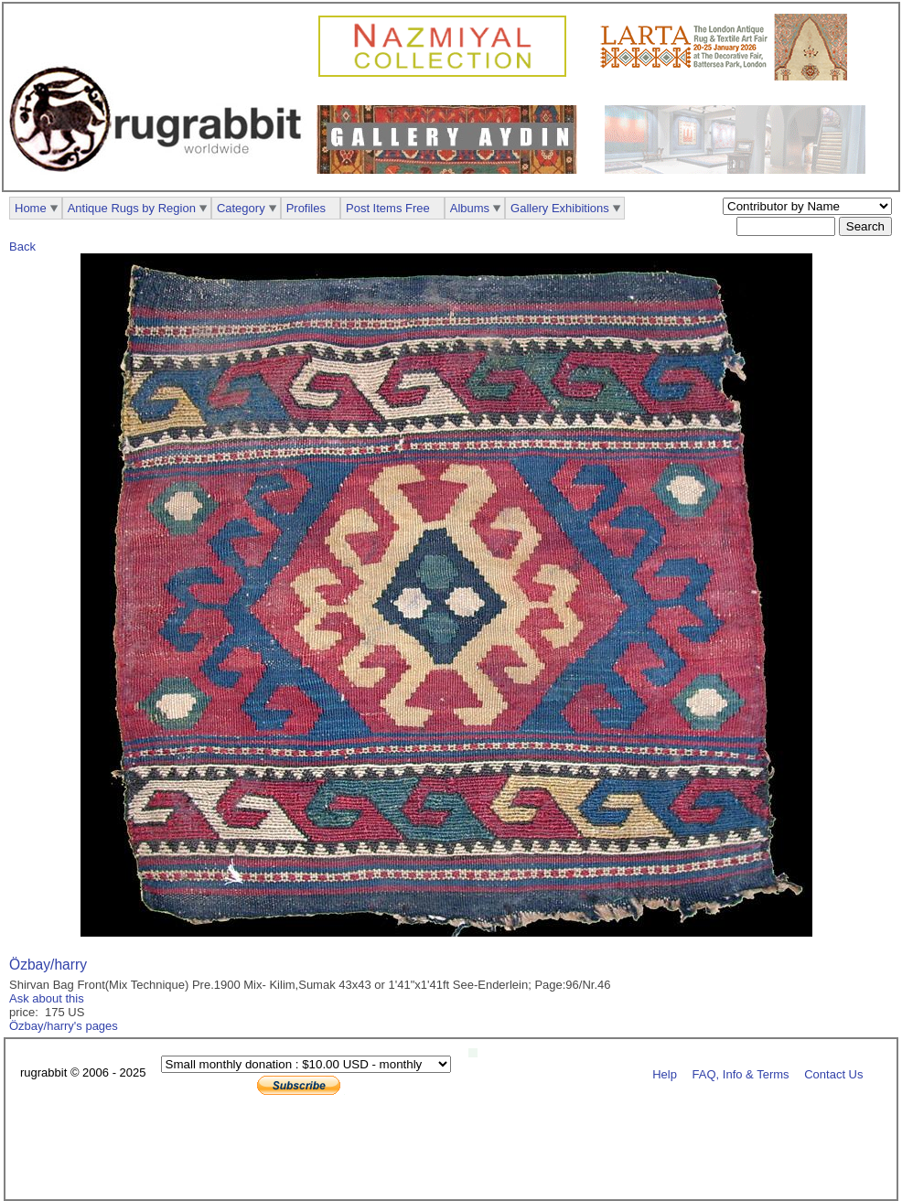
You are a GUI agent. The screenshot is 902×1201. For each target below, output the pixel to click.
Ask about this (46, 998)
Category (241, 208)
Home (31, 208)
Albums (469, 208)
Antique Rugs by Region (132, 208)
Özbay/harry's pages (63, 1026)
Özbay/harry (48, 964)
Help (664, 1073)
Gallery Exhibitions (559, 208)
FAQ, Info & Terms (741, 1073)
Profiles (306, 208)
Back (22, 246)
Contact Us (833, 1073)
